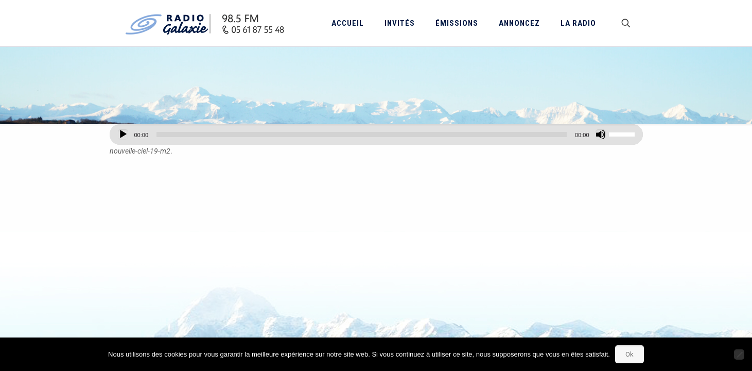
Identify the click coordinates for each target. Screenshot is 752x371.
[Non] (739, 354)
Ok (629, 354)
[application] (376, 134)
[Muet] (601, 134)
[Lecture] (123, 134)
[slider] (361, 134)
